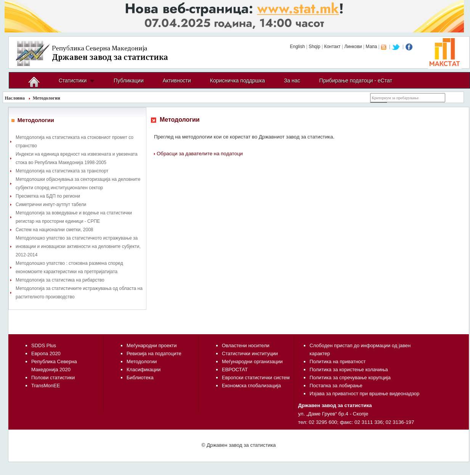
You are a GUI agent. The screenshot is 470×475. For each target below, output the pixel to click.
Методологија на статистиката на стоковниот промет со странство (74, 141)
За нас (292, 80)
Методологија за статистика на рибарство (60, 280)
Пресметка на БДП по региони (48, 196)
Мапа (371, 46)
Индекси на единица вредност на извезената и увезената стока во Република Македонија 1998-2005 (77, 158)
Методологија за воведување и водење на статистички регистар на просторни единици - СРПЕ (74, 217)
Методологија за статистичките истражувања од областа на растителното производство (79, 292)
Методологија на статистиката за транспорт (62, 171)
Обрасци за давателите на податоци (200, 153)
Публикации (128, 80)
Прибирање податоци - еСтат (355, 80)
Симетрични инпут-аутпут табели (51, 204)
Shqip (315, 46)
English (297, 46)
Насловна (15, 98)
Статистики (73, 80)
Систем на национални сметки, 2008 (54, 229)
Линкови (353, 46)
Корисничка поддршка (237, 80)
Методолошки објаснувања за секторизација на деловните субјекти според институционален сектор (78, 183)
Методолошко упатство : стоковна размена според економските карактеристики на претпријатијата (69, 267)
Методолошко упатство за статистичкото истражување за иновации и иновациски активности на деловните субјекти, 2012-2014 (78, 246)
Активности (177, 80)
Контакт (332, 46)
